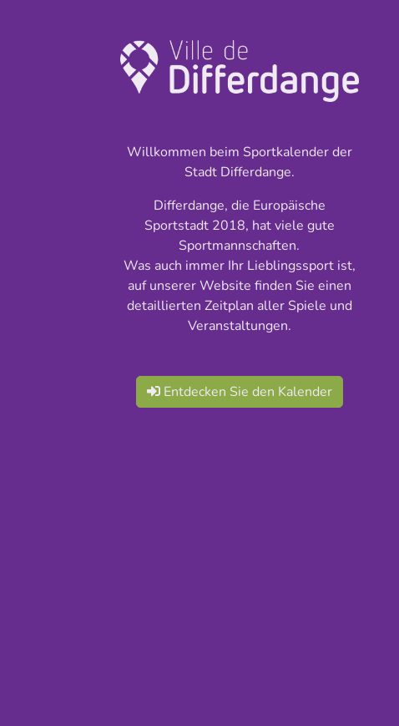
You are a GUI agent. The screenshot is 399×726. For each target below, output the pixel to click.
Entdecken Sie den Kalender (239, 392)
